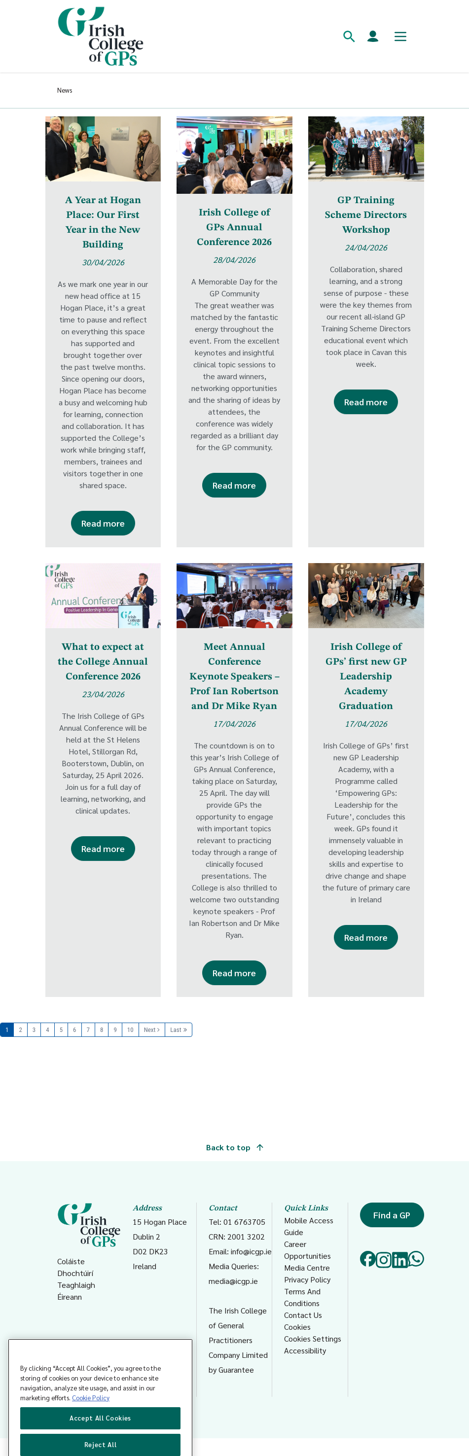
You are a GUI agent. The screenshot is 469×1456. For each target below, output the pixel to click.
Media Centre (307, 1267)
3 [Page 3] (34, 1029)
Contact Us (303, 1315)
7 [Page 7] (88, 1029)
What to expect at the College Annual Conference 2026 (103, 662)
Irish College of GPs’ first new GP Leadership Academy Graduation (366, 676)
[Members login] (373, 36)
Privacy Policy (307, 1279)
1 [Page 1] (6, 1029)
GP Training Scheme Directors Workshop (366, 215)
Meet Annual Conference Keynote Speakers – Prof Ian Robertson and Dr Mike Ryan (234, 676)
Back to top (234, 1147)
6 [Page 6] (74, 1029)
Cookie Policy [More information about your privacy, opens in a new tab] (90, 1417)
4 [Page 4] (47, 1029)
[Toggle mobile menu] (400, 36)
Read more (103, 523)
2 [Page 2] (20, 1029)
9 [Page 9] (114, 1029)
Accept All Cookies (100, 1437)
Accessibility (305, 1350)
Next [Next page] (150, 1029)
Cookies (297, 1326)
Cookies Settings (312, 1338)
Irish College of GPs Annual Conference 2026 (234, 228)
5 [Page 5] (61, 1029)
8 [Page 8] (101, 1029)
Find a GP (391, 1214)
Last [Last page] (175, 1029)
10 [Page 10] (130, 1029)
